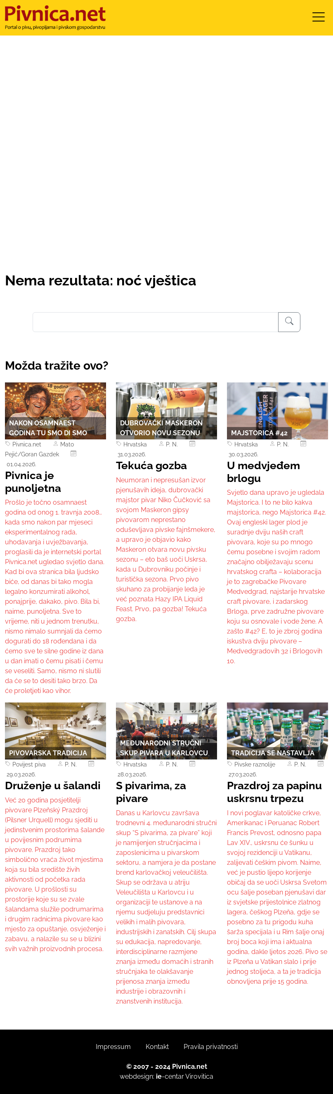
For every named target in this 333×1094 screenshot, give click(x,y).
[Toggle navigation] (318, 19)
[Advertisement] (166, 210)
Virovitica (199, 1076)
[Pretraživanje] (289, 322)
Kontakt (157, 1047)
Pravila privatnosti (211, 1047)
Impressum (113, 1047)
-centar (170, 1076)
